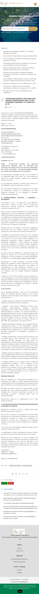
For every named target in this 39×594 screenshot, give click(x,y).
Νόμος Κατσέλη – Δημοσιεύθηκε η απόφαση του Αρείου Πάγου (20, 56)
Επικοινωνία (19, 551)
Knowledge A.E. (23, 582)
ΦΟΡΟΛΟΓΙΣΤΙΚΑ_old (25, 19)
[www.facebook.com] (16, 474)
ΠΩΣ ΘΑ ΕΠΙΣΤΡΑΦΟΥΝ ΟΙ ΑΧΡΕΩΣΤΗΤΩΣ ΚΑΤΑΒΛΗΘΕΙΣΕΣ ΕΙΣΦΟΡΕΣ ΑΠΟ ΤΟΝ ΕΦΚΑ (19, 517)
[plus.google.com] (23, 474)
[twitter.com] (12, 474)
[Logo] (20, 532)
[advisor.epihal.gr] (26, 474)
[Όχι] (37, 589)
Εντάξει (20, 591)
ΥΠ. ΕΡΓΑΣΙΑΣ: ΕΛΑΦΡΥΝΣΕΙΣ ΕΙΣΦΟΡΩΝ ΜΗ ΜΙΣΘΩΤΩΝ (18, 503)
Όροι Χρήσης (25, 579)
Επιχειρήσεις (29, 32)
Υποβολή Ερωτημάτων (19, 561)
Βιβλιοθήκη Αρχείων (12, 19)
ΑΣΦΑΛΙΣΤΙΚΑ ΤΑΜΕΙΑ (27, 465)
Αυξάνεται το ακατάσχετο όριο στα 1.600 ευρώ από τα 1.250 (19, 83)
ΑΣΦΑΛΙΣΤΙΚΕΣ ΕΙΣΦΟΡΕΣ (15, 465)
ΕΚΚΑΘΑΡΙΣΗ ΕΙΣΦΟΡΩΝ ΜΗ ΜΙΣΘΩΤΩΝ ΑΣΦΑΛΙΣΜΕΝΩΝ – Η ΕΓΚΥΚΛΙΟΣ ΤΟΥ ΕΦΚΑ (19, 512)
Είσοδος (19, 570)
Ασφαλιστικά (16, 20)
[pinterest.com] (19, 474)
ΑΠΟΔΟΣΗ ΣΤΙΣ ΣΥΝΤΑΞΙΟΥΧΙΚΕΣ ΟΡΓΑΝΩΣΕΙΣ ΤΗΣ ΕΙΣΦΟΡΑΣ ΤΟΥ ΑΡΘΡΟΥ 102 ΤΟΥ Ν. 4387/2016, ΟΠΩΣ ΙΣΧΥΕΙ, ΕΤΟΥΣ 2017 (20, 494)
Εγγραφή (19, 572)
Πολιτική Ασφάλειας (15, 579)
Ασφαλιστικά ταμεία (27, 20)
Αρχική (3, 19)
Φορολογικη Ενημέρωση (19, 32)
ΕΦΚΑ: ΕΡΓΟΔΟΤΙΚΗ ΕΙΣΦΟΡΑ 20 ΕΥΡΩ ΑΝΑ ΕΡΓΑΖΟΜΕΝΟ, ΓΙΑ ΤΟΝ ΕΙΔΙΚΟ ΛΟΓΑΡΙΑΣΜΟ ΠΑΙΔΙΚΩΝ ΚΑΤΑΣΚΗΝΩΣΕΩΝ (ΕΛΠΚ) (20, 507)
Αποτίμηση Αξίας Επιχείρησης (19, 559)
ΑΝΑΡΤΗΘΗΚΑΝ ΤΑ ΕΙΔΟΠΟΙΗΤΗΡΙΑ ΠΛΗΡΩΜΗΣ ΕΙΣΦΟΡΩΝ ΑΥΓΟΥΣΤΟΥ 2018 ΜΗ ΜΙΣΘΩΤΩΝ (19, 499)
